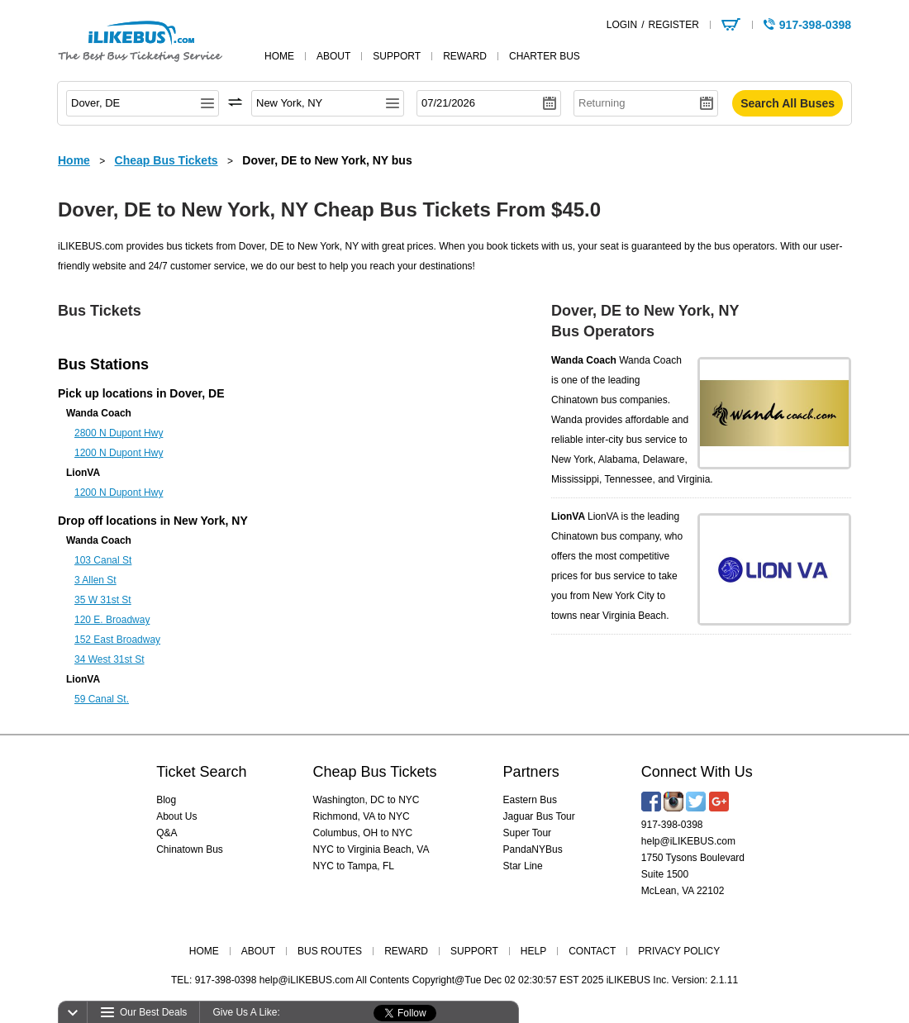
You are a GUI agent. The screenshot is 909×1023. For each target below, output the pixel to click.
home (279, 56)
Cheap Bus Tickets (375, 772)
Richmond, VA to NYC (361, 816)
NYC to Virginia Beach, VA (371, 849)
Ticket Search (201, 772)
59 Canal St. (101, 699)
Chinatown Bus (189, 849)
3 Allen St (95, 580)
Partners (531, 772)
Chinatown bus (583, 400)
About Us (176, 816)
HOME (204, 951)
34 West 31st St (109, 659)
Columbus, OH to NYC (363, 833)
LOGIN (622, 25)
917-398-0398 (672, 824)
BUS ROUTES (329, 951)
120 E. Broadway (112, 620)
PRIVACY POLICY (679, 951)
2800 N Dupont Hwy (118, 433)
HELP (533, 951)
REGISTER (673, 25)
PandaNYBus (533, 849)
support (397, 56)
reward (465, 56)
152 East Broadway (117, 639)
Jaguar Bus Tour (539, 816)
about (333, 56)
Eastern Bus (530, 800)
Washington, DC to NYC (366, 800)
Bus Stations (103, 364)
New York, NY (211, 520)
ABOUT (258, 951)
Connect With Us (697, 772)
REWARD (406, 951)
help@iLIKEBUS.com (688, 841)
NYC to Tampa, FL (353, 866)
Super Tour (527, 833)
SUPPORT (474, 951)
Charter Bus (544, 56)
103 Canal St (102, 560)
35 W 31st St (102, 600)
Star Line (523, 866)
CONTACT (592, 951)
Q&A (166, 833)
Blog (166, 800)
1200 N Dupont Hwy (118, 453)
